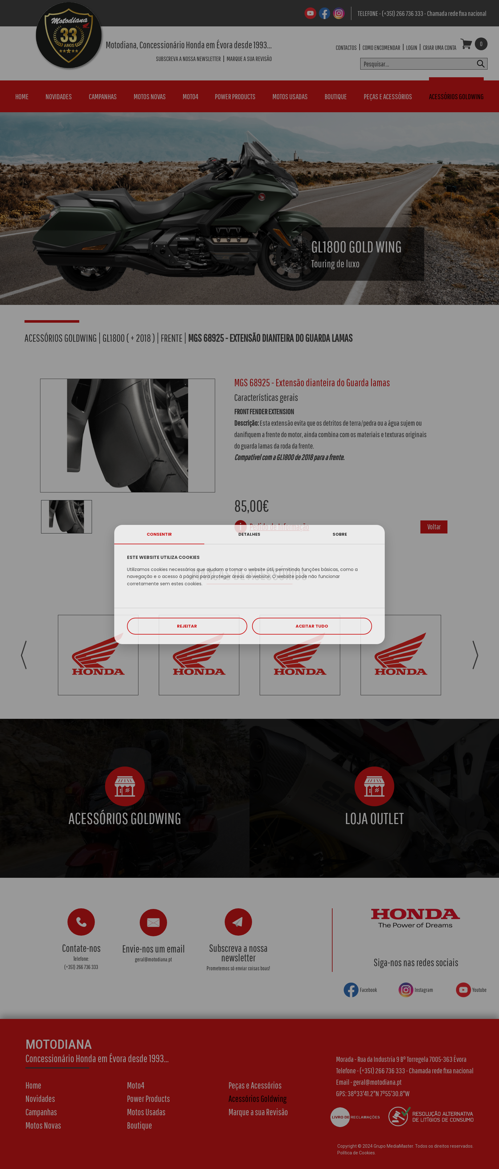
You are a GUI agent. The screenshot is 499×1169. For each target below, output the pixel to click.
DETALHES (249, 534)
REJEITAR (187, 626)
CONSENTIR (159, 534)
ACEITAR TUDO (312, 626)
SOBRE (340, 534)
